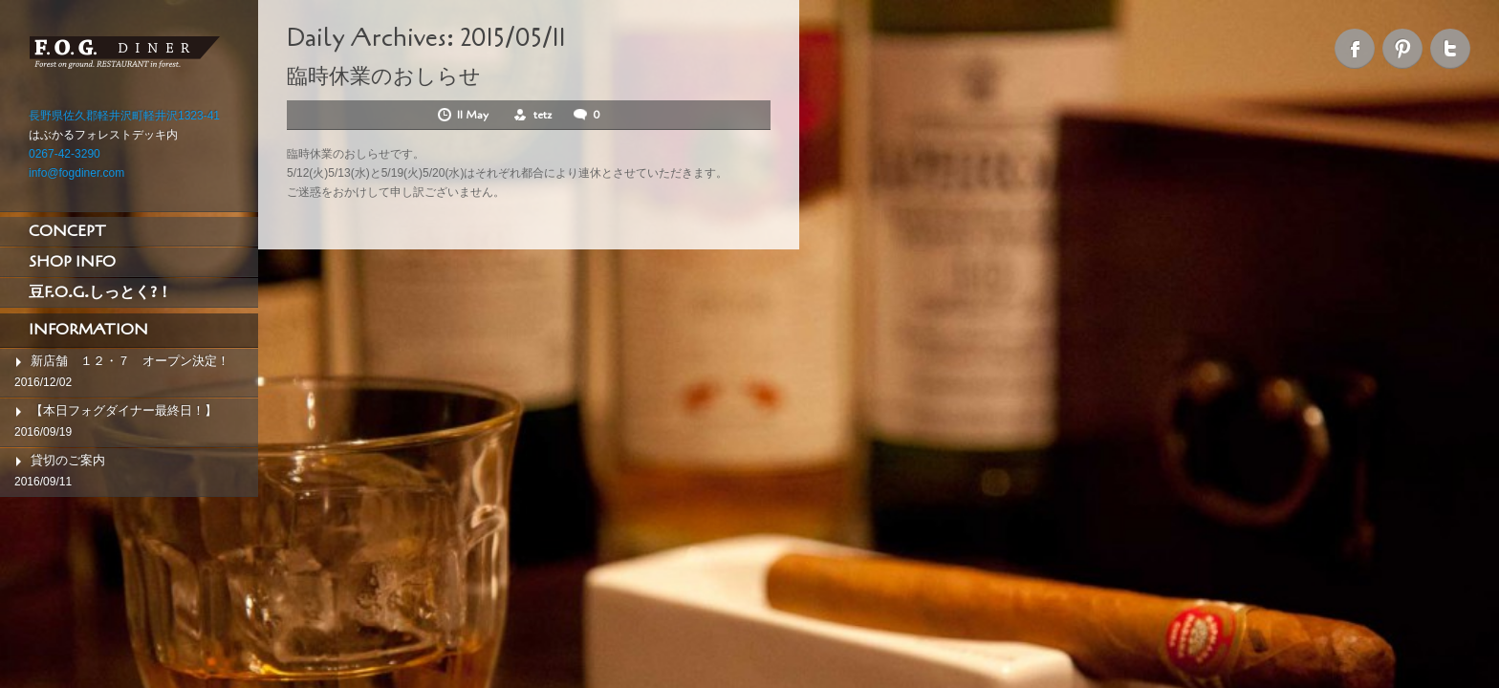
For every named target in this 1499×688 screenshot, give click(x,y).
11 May (474, 114)
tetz (542, 114)
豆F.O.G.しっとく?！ (100, 292)
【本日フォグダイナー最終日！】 (124, 410)
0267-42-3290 (64, 154)
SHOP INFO (72, 261)
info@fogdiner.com (76, 173)
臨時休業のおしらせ (384, 76)
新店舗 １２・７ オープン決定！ (130, 361)
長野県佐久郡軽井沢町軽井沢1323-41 (124, 115)
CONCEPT (67, 231)
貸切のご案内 (68, 460)
